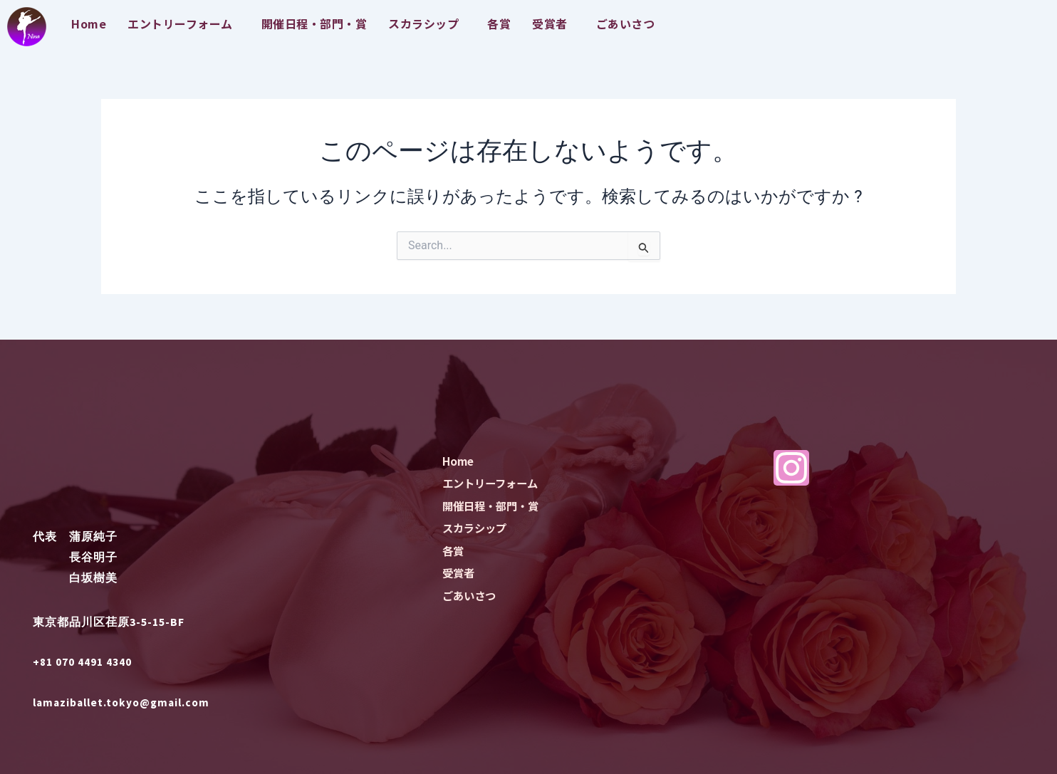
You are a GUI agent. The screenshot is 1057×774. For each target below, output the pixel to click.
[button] (184, 23)
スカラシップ (423, 23)
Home (88, 23)
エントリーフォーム (180, 23)
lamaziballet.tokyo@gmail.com (126, 702)
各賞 (499, 23)
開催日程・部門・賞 (314, 23)
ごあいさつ (625, 23)
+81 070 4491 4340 (82, 661)
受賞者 (550, 23)
